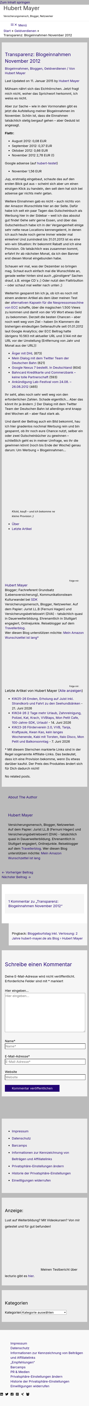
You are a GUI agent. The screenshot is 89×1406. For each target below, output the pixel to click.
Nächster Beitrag (16, 877)
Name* (10, 1041)
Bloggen (36, 68)
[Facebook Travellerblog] (27, 1394)
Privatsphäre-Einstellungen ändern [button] (38, 1166)
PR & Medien (19, 1372)
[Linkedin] (1, 1394)
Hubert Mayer (21, 8)
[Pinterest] (17, 1394)
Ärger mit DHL (22, 353)
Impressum (20, 1131)
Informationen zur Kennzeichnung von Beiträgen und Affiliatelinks (46, 1355)
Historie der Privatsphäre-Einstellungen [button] (41, 1173)
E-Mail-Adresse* (17, 1056)
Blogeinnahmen (16, 68)
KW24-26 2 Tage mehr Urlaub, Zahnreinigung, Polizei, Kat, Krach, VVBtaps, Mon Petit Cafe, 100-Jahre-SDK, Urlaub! (46, 717)
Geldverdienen (55, 68)
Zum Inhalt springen (15, 2)
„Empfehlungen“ (22, 1362)
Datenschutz (21, 1138)
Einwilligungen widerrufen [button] (31, 1180)
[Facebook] (12, 1394)
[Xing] (22, 1394)
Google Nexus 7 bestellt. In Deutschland (42, 367)
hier (31, 1276)
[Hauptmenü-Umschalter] (18, 24)
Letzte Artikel (22, 529)
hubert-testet (47, 163)
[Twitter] (6, 1394)
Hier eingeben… (17, 990)
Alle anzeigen (71, 691)
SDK (34, 599)
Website (11, 1072)
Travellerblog (14, 628)
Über (15, 524)
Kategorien (13, 1312)
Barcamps (19, 1145)
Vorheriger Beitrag (17, 872)
